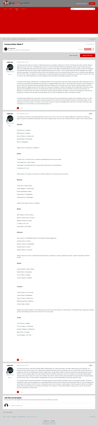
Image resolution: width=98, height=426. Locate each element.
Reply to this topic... (17, 405)
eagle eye (12, 48)
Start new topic (73, 55)
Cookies (53, 421)
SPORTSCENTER (25, 50)
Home (5, 8)
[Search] (78, 9)
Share (80, 49)
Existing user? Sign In (82, 3)
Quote (21, 108)
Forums (16, 9)
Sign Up (92, 3)
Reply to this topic (87, 55)
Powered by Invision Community (49, 423)
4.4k (10, 74)
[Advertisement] (49, 24)
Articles (10, 8)
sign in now (40, 399)
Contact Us (23, 8)
